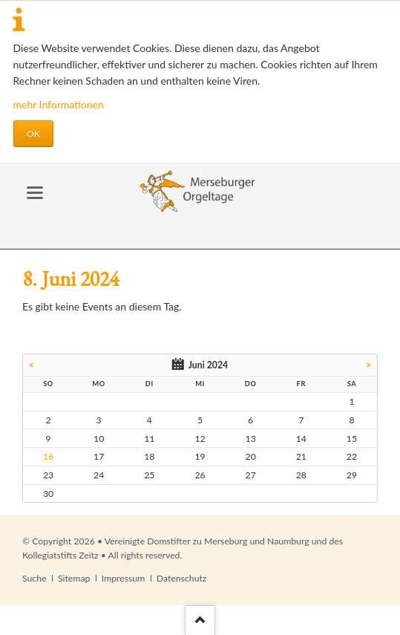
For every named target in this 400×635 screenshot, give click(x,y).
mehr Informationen (58, 104)
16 (48, 456)
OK (33, 133)
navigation (35, 192)
